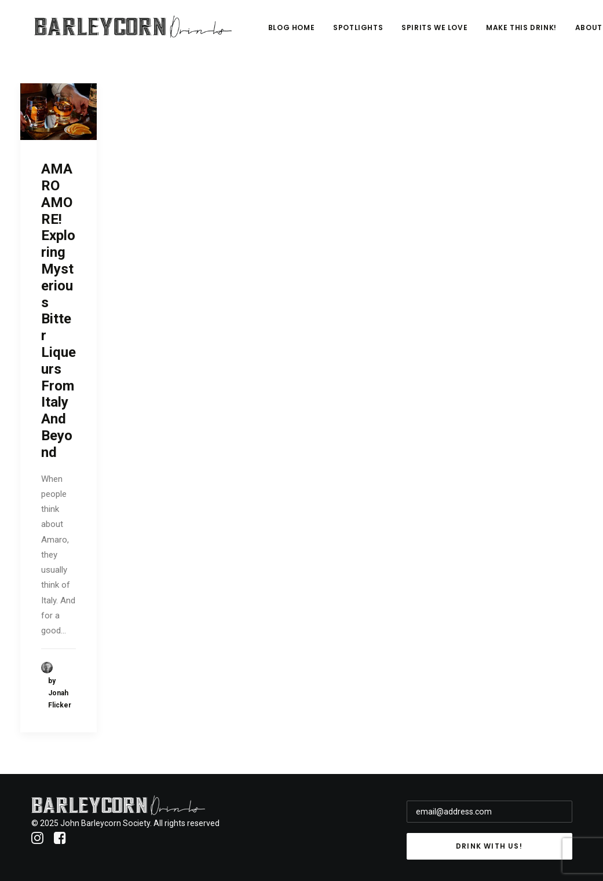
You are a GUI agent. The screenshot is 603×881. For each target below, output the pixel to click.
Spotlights (430, 33)
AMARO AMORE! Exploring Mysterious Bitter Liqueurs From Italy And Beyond (58, 310)
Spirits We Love (507, 33)
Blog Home (363, 33)
